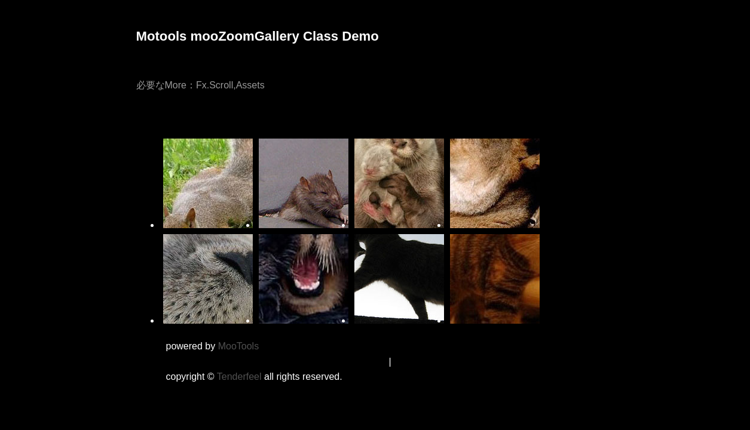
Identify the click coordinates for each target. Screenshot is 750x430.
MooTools (238, 346)
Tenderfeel (239, 376)
